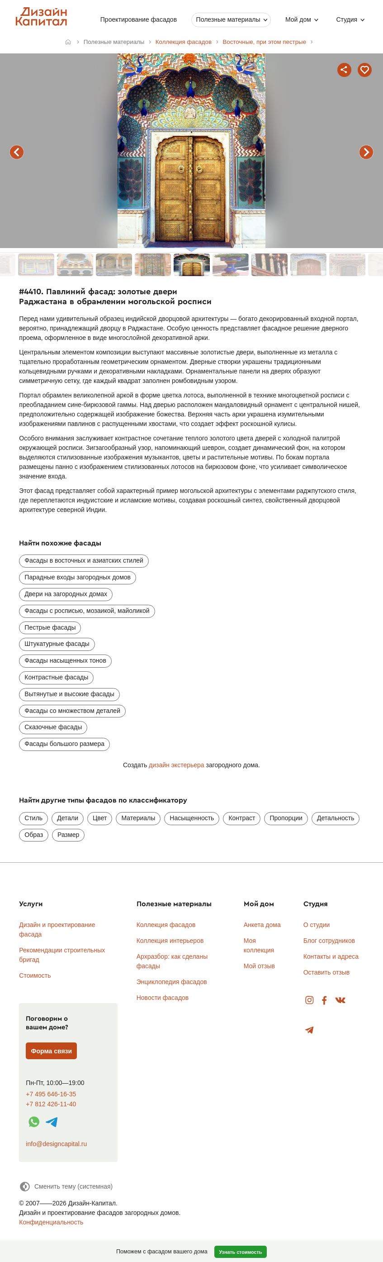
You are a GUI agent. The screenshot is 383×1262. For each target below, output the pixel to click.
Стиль (33, 818)
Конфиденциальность (51, 1222)
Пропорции (286, 818)
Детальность (336, 818)
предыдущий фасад (17, 152)
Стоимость (35, 975)
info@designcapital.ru (56, 1143)
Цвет (100, 818)
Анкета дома (262, 924)
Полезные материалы (228, 19)
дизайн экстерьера (176, 765)
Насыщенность (192, 818)
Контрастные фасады (56, 677)
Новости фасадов (163, 997)
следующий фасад (366, 152)
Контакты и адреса (331, 956)
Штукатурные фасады (56, 643)
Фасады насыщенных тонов (65, 660)
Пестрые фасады (50, 627)
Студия (346, 19)
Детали (67, 818)
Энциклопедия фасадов (172, 981)
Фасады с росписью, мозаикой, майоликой (86, 610)
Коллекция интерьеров (170, 940)
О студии (316, 924)
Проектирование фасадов (138, 19)
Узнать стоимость (240, 1252)
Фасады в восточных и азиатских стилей (83, 560)
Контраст (241, 818)
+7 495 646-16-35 (51, 1094)
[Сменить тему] (66, 1186)
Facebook (324, 1000)
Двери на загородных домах (65, 594)
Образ (33, 834)
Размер (68, 834)
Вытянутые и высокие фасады (69, 694)
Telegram (309, 1030)
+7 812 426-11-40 (51, 1104)
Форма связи (51, 1051)
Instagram (309, 1000)
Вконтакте (341, 1000)
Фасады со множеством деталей (72, 710)
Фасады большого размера (64, 743)
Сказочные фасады (53, 727)
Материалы (138, 818)
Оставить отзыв (326, 972)
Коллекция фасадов (166, 924)
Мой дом (298, 19)
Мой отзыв (259, 966)
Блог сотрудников (329, 940)
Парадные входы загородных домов (77, 577)
